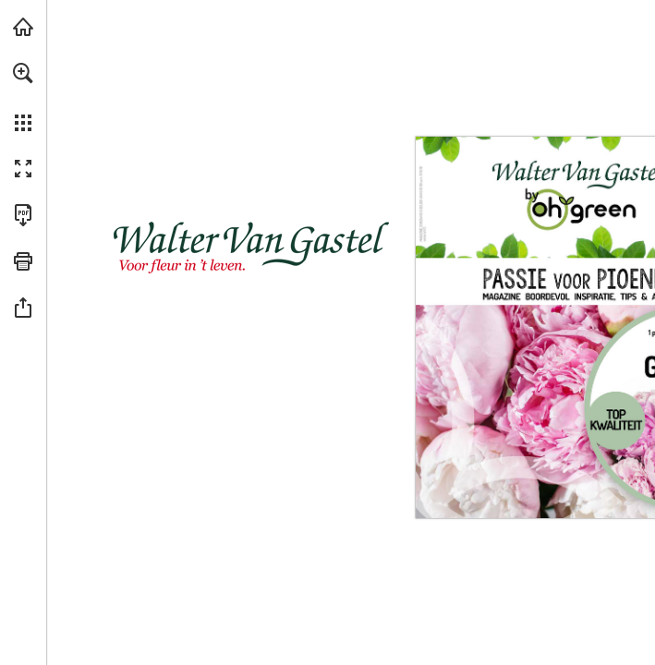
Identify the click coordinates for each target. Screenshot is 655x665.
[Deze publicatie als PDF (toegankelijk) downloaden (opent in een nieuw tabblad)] (23, 215)
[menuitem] (23, 97)
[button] (23, 73)
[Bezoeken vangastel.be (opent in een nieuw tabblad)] (23, 27)
